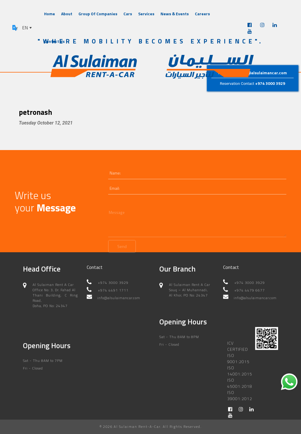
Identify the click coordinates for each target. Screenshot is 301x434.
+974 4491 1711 (113, 292)
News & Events (174, 14)
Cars (127, 14)
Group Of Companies (97, 14)
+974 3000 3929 (270, 83)
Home (49, 14)
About (66, 14)
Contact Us (54, 41)
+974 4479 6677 (249, 292)
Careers (202, 14)
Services (146, 14)
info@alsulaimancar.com (263, 73)
